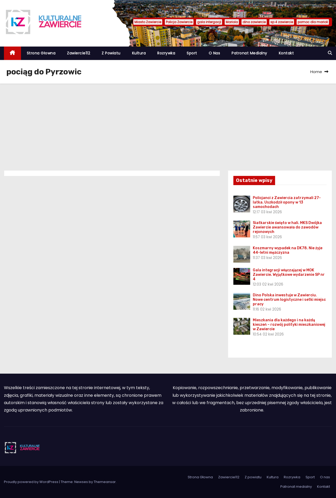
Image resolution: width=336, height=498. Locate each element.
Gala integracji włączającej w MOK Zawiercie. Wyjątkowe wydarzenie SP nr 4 (289, 274)
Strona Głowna (41, 53)
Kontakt (286, 53)
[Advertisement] (168, 123)
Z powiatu (111, 53)
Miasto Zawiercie (147, 22)
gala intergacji (209, 22)
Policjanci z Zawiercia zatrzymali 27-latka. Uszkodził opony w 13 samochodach (287, 202)
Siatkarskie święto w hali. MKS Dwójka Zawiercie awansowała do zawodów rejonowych (287, 227)
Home (316, 71)
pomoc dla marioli (313, 22)
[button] (330, 53)
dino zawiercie (254, 22)
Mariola (232, 22)
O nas (214, 53)
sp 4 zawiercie (281, 22)
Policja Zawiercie (179, 22)
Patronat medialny (249, 53)
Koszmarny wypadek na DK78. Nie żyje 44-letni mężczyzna (287, 250)
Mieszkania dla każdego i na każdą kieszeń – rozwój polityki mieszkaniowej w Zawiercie (289, 324)
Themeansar (105, 481)
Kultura (139, 53)
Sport (192, 53)
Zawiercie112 (78, 53)
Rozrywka (166, 53)
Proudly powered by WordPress (31, 481)
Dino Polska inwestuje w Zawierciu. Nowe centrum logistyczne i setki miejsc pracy (289, 299)
